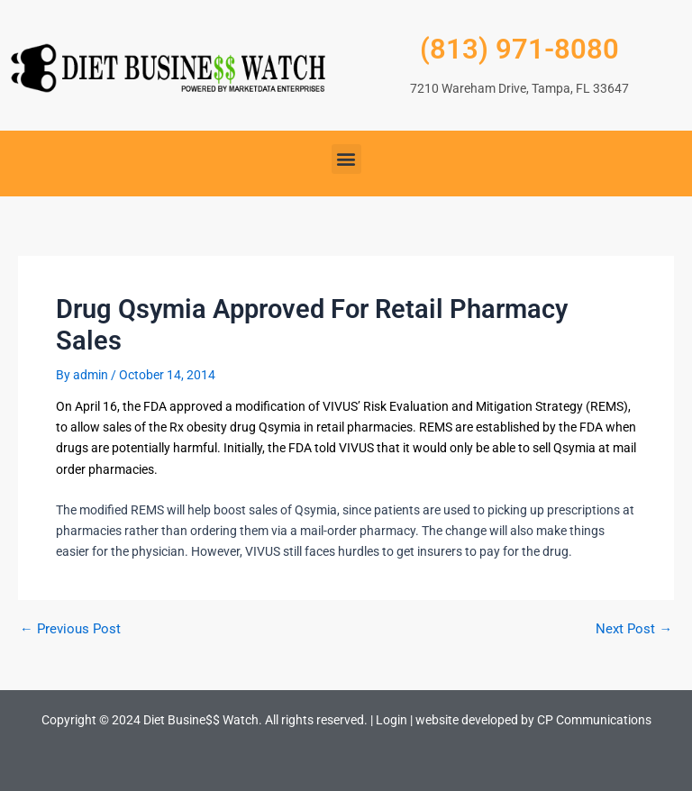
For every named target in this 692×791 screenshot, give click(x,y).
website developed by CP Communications (533, 720)
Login (391, 720)
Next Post (634, 629)
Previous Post (70, 629)
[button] (346, 159)
